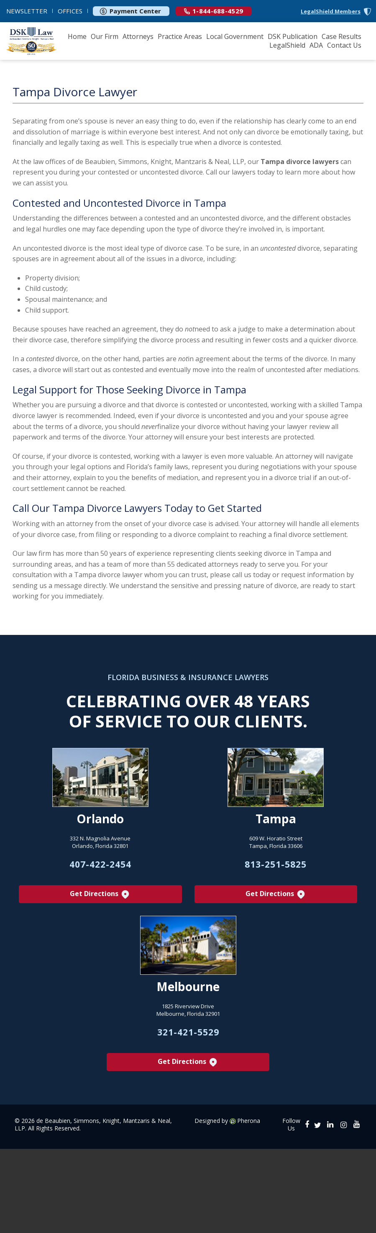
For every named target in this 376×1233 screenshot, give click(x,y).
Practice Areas (180, 36)
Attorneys (138, 36)
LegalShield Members (331, 11)
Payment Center (130, 11)
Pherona (248, 1121)
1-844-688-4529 (213, 11)
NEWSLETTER (26, 11)
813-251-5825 (276, 865)
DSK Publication (292, 36)
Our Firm (104, 36)
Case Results (341, 36)
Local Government (234, 36)
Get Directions (100, 894)
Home (77, 36)
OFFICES (70, 11)
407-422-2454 (100, 865)
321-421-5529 (188, 1032)
